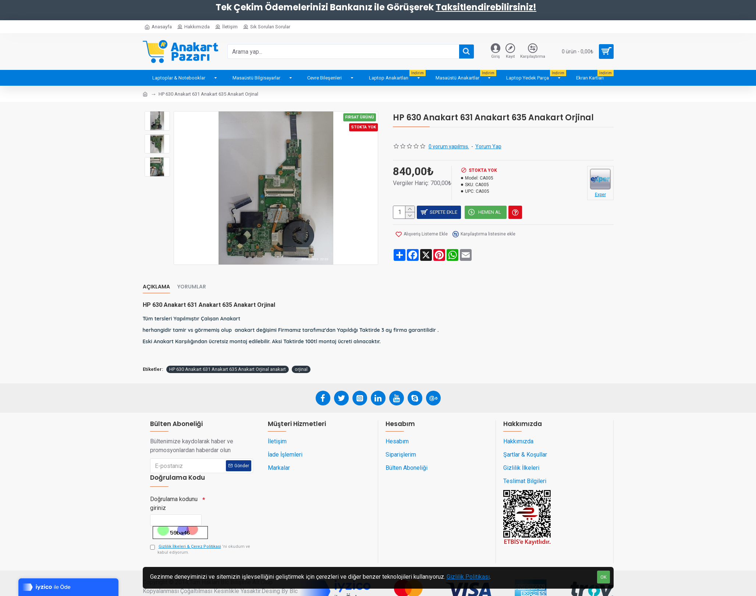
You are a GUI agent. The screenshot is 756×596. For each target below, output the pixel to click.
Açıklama (156, 278)
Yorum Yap (488, 146)
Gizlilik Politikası (468, 576)
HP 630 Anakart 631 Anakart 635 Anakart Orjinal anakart (227, 351)
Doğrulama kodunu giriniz (174, 485)
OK (603, 577)
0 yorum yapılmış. (449, 146)
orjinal (301, 351)
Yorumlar (191, 278)
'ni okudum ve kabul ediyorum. (200, 535)
